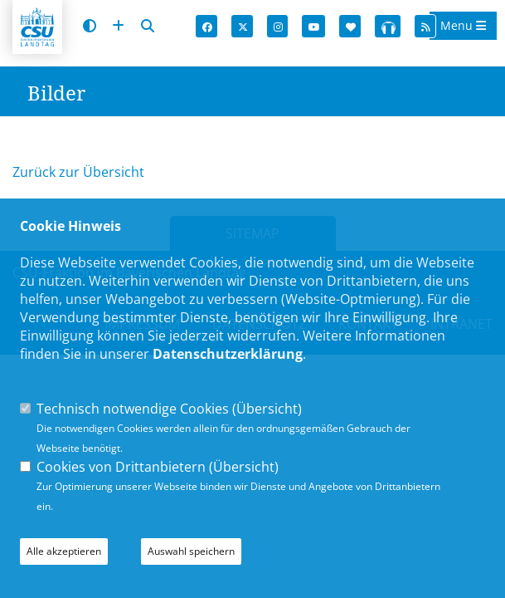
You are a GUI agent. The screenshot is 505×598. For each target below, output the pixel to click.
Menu (463, 25)
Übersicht (267, 408)
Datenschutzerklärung (228, 354)
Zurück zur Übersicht (78, 172)
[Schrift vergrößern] (118, 26)
